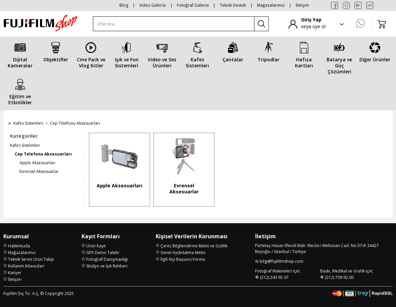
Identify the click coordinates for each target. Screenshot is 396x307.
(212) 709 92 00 (339, 277)
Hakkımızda (19, 246)
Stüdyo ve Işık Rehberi (107, 266)
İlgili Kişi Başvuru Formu (182, 259)
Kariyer (14, 272)
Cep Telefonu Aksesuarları (43, 154)
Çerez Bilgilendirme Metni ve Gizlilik (194, 246)
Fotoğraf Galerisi (193, 5)
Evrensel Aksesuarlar (39, 171)
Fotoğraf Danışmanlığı (107, 259)
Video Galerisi (152, 5)
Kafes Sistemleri (28, 123)
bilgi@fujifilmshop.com (281, 261)
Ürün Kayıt (96, 246)
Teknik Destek (233, 5)
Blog (123, 5)
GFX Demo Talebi (102, 252)
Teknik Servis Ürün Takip (31, 259)
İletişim (302, 5)
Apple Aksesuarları (37, 163)
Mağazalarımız (271, 5)
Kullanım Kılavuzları (26, 266)
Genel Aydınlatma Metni (182, 252)
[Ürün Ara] (173, 24)
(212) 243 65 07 (274, 277)
